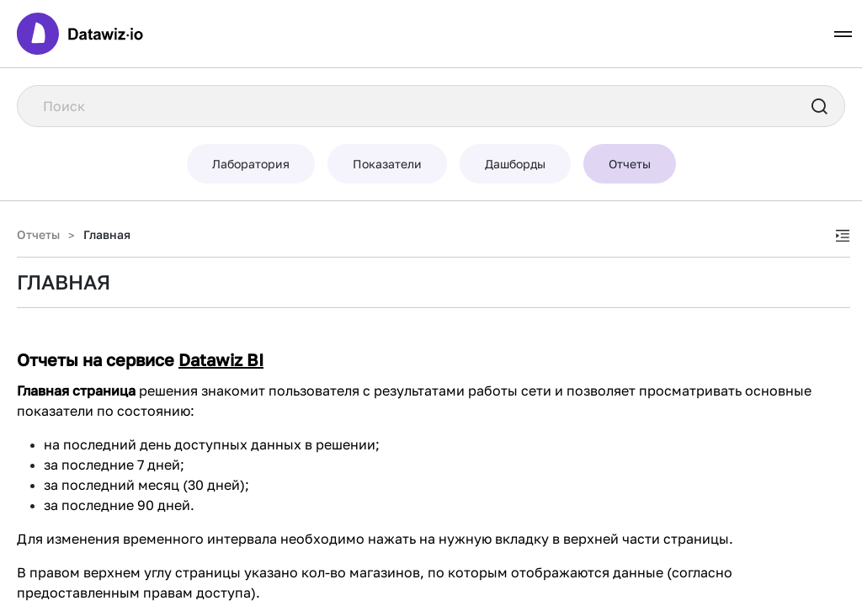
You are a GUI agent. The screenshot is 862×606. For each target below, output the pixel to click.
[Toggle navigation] (843, 34)
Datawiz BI (220, 359)
